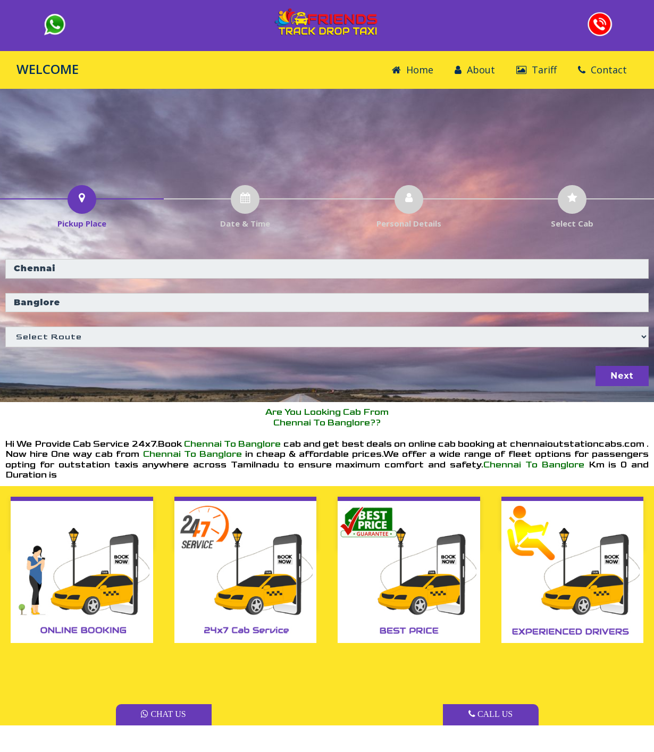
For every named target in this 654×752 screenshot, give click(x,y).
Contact (602, 69)
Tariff (536, 69)
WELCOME (47, 69)
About (475, 69)
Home (412, 69)
